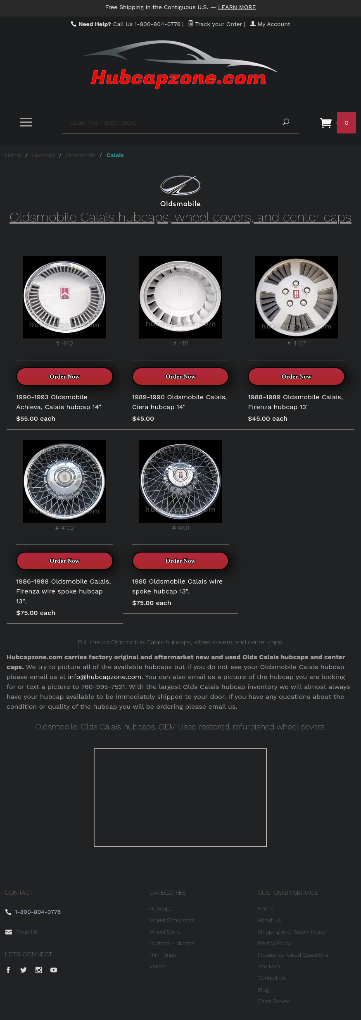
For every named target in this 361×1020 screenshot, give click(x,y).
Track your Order (215, 24)
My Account (270, 24)
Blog (263, 989)
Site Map (269, 966)
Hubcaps (43, 155)
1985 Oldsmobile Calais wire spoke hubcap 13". (177, 586)
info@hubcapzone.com (105, 677)
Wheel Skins (165, 931)
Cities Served (274, 1001)
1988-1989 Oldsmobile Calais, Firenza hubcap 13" (295, 402)
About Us (269, 920)
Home (13, 155)
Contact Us (272, 978)
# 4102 (64, 485)
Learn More (237, 7)
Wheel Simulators (172, 920)
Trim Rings (163, 954)
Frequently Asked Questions (293, 954)
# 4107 (296, 301)
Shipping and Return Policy (292, 931)
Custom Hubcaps (172, 943)
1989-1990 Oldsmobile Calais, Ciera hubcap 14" (179, 402)
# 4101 (180, 485)
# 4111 (180, 301)
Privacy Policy (275, 943)
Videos (158, 966)
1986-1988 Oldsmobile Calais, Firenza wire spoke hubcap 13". (63, 591)
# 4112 (64, 301)
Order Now (65, 376)
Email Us (26, 932)
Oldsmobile (80, 155)
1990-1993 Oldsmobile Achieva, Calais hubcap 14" (58, 402)
